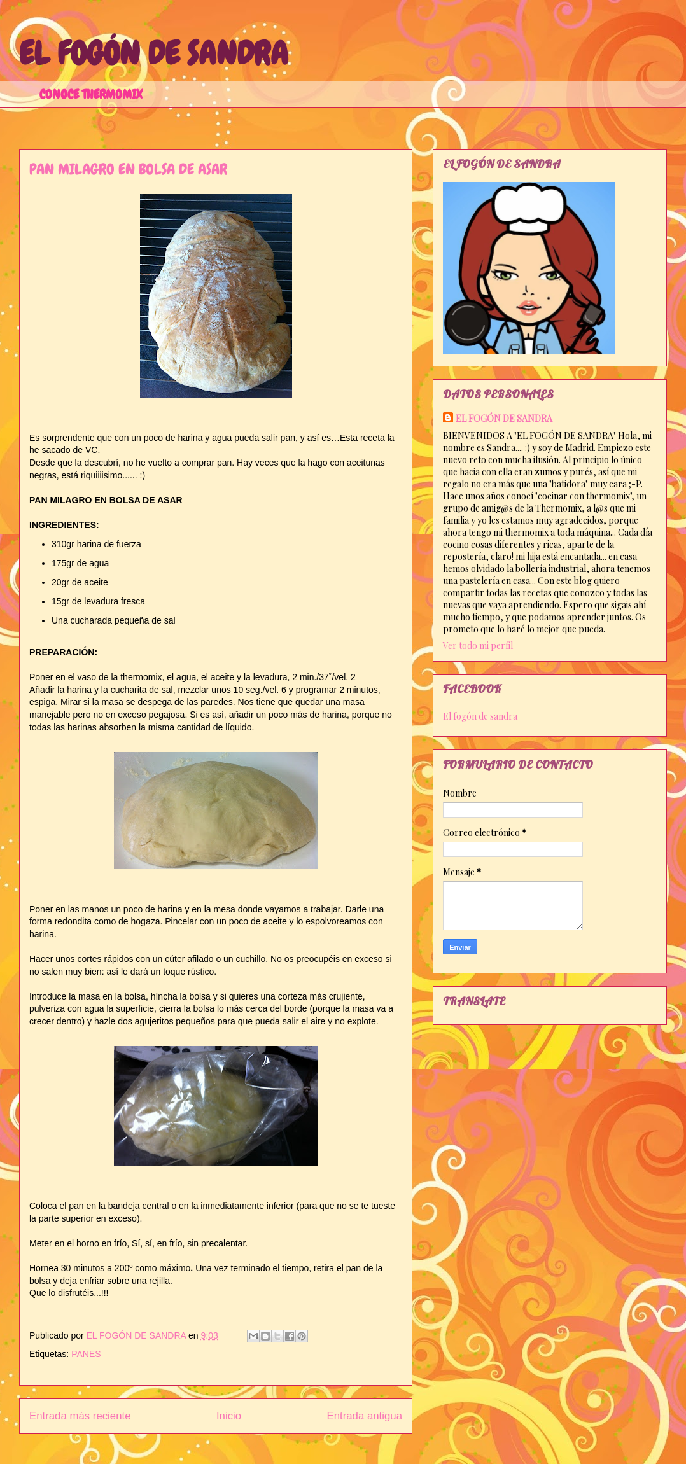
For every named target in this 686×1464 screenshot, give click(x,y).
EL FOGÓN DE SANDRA (153, 53)
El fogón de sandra (480, 716)
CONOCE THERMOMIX (91, 94)
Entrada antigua (365, 1416)
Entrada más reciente (80, 1416)
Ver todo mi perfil (478, 645)
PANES (86, 1354)
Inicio (228, 1416)
